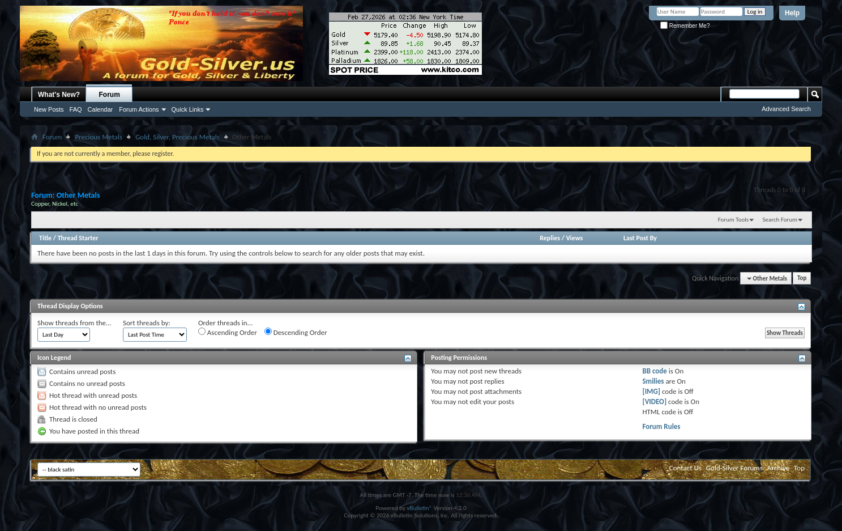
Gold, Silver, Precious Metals (177, 137)
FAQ (76, 109)
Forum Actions (139, 109)
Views (574, 238)
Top (801, 278)
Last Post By (640, 238)
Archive (778, 468)
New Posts (49, 109)
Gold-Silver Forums (734, 468)
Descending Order (295, 332)
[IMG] (651, 391)
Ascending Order (227, 332)
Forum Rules (661, 426)
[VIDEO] (654, 401)
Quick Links (188, 109)
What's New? (59, 95)
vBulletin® (419, 508)
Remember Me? (684, 26)
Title (45, 238)
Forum (109, 95)
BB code (654, 371)
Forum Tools (733, 219)
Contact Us (685, 468)
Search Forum (780, 219)
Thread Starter (78, 238)
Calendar (100, 109)
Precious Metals (98, 137)
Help (792, 13)
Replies (550, 238)
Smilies (653, 381)
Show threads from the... (74, 322)
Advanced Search (786, 108)
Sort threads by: (146, 322)
